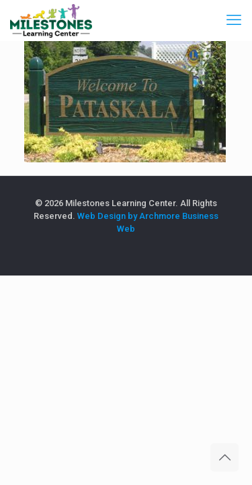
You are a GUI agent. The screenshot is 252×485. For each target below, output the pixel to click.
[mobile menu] (233, 20)
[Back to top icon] (224, 457)
